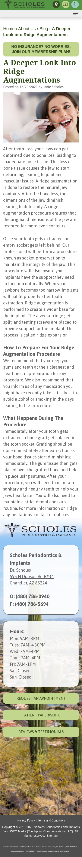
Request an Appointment (41, 698)
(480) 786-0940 (33, 596)
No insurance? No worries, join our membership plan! (41, 49)
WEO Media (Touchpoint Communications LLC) (41, 831)
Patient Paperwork (41, 715)
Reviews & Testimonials (41, 731)
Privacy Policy (25, 820)
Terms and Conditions (51, 820)
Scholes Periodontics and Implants (57, 827)
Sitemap (52, 835)
